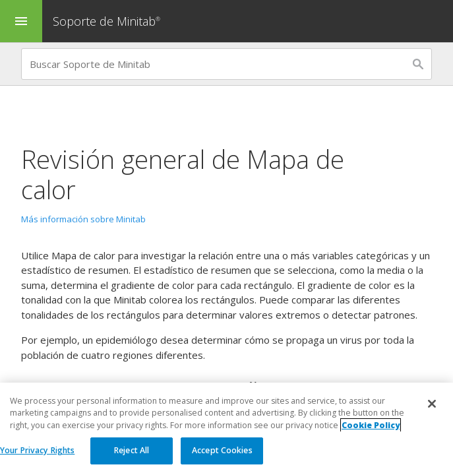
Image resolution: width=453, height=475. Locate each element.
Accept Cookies (222, 451)
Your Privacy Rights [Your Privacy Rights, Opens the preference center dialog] (37, 451)
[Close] (431, 405)
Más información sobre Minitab (83, 219)
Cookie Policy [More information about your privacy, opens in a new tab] (371, 425)
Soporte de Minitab (108, 21)
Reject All (131, 451)
